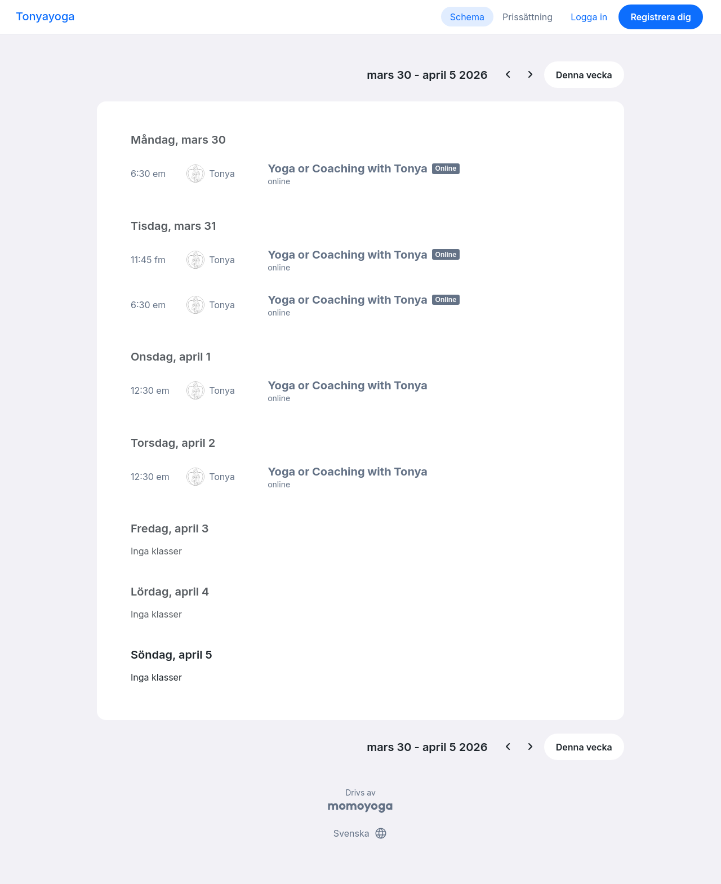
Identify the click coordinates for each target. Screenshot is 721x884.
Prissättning (527, 17)
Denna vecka (584, 75)
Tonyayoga (45, 16)
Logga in (589, 17)
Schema (467, 17)
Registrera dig (660, 17)
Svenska (360, 832)
